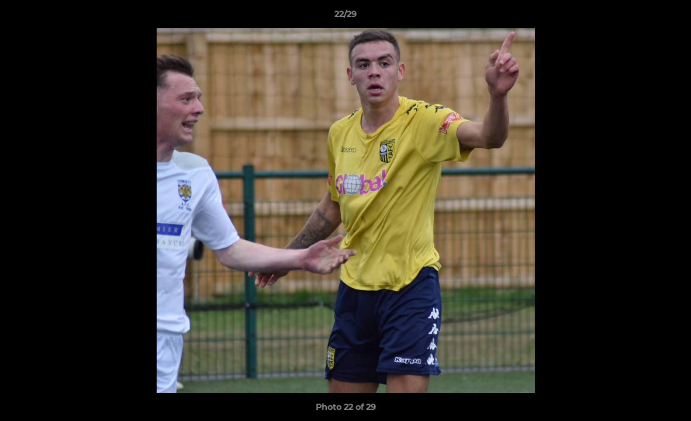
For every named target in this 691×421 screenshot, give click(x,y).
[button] (670, 17)
